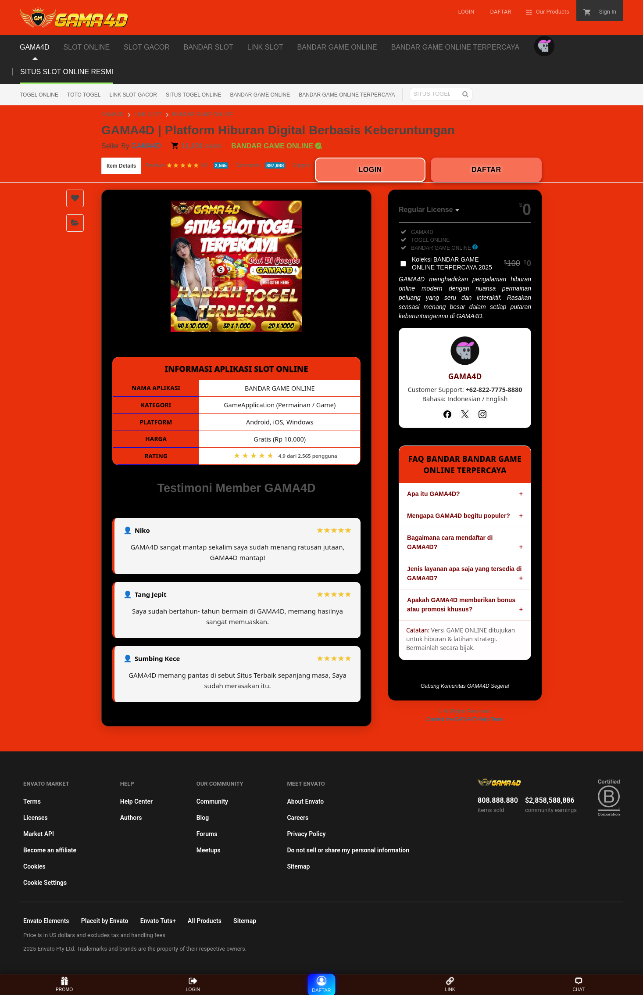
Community (212, 801)
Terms (32, 801)
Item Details (121, 166)
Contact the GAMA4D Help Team (465, 719)
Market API (38, 833)
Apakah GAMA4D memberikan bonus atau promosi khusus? (461, 604)
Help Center (136, 801)
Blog (202, 817)
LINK (450, 984)
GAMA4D (112, 114)
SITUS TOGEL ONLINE (193, 95)
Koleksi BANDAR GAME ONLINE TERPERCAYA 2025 (471, 263)
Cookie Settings (45, 882)
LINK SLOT (148, 114)
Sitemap (298, 866)
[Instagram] (482, 414)
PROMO (64, 984)
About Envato (305, 801)
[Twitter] (465, 414)
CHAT (578, 984)
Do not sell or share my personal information (348, 850)
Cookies (34, 866)
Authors (131, 817)
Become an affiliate (49, 850)
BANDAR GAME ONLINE (260, 95)
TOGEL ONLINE (39, 95)
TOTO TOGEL (83, 95)
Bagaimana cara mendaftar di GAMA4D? (450, 542)
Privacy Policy (306, 833)
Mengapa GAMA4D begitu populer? (458, 515)
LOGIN (193, 984)
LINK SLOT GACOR (133, 95)
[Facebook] (447, 414)
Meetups (208, 850)
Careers (297, 817)
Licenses (35, 817)
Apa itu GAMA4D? (433, 493)
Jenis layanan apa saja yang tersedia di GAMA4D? (464, 573)
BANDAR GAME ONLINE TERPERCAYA (347, 95)
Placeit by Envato (105, 920)
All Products (204, 920)
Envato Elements (46, 920)
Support (302, 165)
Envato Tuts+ (158, 920)
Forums (207, 833)
